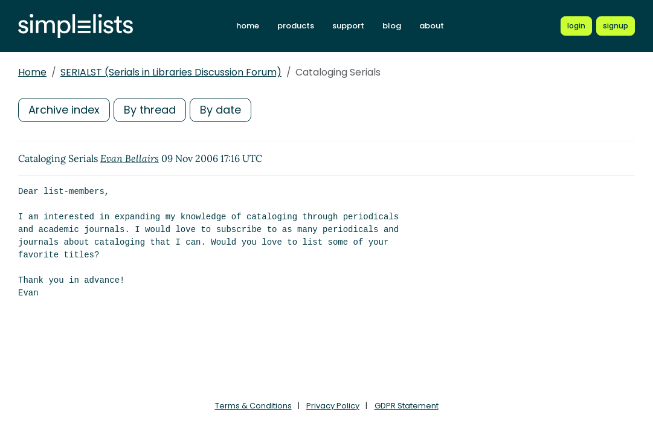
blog (391, 25)
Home (32, 72)
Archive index (64, 109)
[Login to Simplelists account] (576, 26)
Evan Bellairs (129, 158)
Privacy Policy (332, 405)
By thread (150, 109)
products (295, 25)
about (431, 25)
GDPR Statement (407, 405)
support (348, 25)
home (247, 25)
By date (220, 109)
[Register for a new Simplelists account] (615, 26)
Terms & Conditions (253, 405)
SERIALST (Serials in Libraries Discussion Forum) (170, 72)
